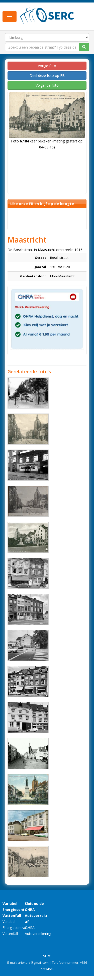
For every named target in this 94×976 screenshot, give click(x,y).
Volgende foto (47, 85)
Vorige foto (47, 65)
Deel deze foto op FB (47, 75)
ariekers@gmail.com (33, 962)
